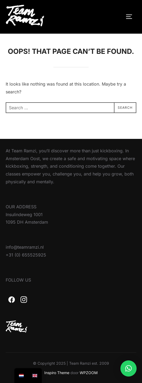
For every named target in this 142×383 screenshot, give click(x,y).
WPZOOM (89, 372)
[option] (21, 375)
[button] (128, 368)
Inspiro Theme (56, 372)
